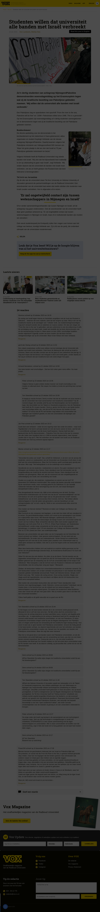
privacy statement (24, 902)
